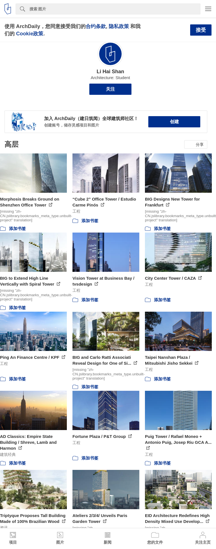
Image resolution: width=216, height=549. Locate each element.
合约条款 (96, 26)
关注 (110, 89)
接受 (201, 30)
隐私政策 (119, 26)
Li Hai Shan (110, 71)
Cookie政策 (29, 33)
